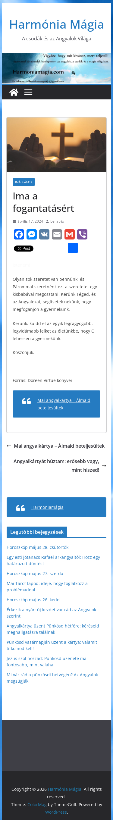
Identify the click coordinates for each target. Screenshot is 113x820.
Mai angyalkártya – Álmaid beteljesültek (56, 446)
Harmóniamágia (47, 507)
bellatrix (57, 221)
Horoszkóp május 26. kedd (33, 599)
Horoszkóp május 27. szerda (35, 573)
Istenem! (21, 265)
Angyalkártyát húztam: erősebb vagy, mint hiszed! (60, 465)
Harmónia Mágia (56, 24)
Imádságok (23, 182)
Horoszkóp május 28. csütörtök (37, 547)
